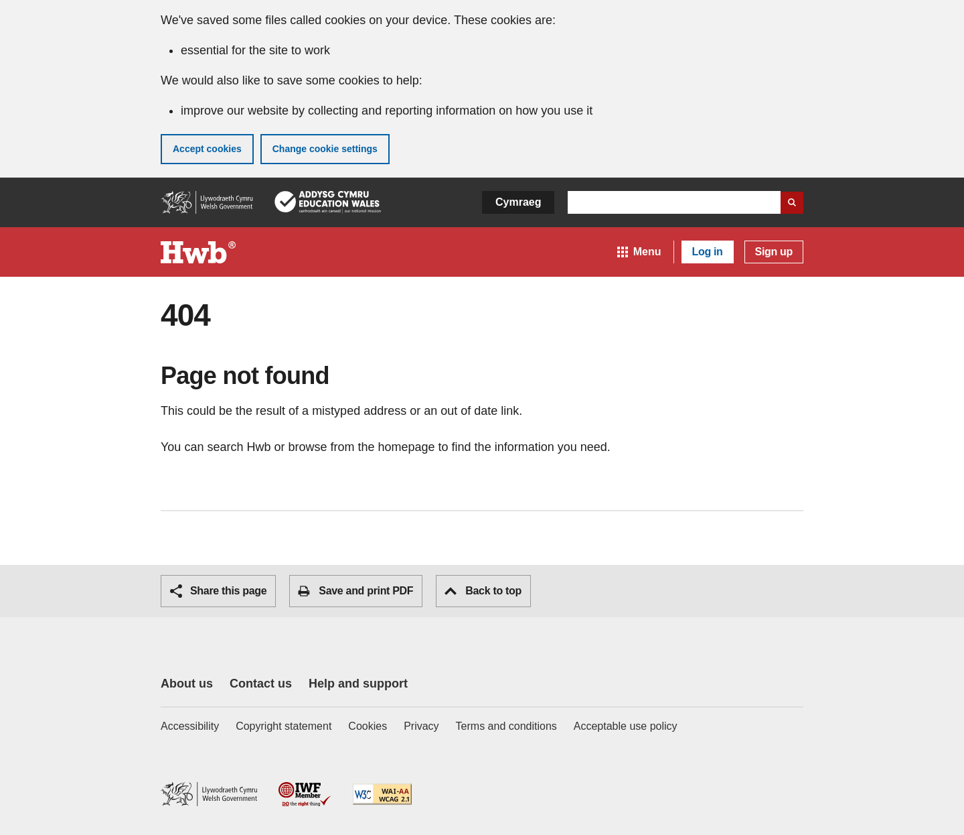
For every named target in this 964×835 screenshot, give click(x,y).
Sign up (774, 251)
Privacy (421, 726)
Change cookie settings (325, 148)
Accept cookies (207, 148)
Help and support (358, 683)
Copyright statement (283, 726)
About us (187, 683)
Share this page (218, 591)
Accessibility (190, 726)
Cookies (367, 726)
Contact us (261, 683)
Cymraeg (518, 202)
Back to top (483, 590)
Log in (707, 251)
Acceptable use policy (625, 726)
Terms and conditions (506, 726)
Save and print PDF (355, 591)
